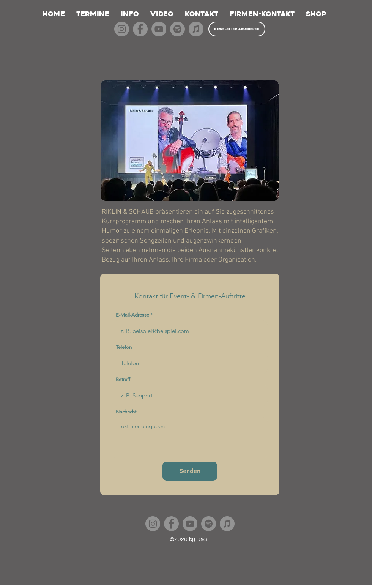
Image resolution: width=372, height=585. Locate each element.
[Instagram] (121, 29)
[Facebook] (140, 29)
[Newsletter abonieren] (236, 29)
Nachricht (126, 411)
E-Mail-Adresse (132, 314)
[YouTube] (158, 29)
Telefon (124, 347)
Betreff (123, 379)
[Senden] (189, 471)
